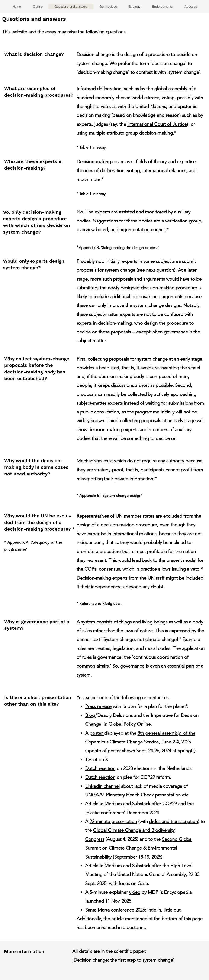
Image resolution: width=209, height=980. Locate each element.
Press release (98, 706)
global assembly (170, 89)
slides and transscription (173, 821)
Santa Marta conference (109, 910)
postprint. (136, 927)
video (134, 892)
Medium (113, 804)
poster (97, 733)
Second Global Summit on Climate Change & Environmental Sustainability (138, 848)
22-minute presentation (113, 821)
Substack (141, 804)
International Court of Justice (157, 124)
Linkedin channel (102, 786)
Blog (90, 715)
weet (92, 759)
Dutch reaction (100, 768)
